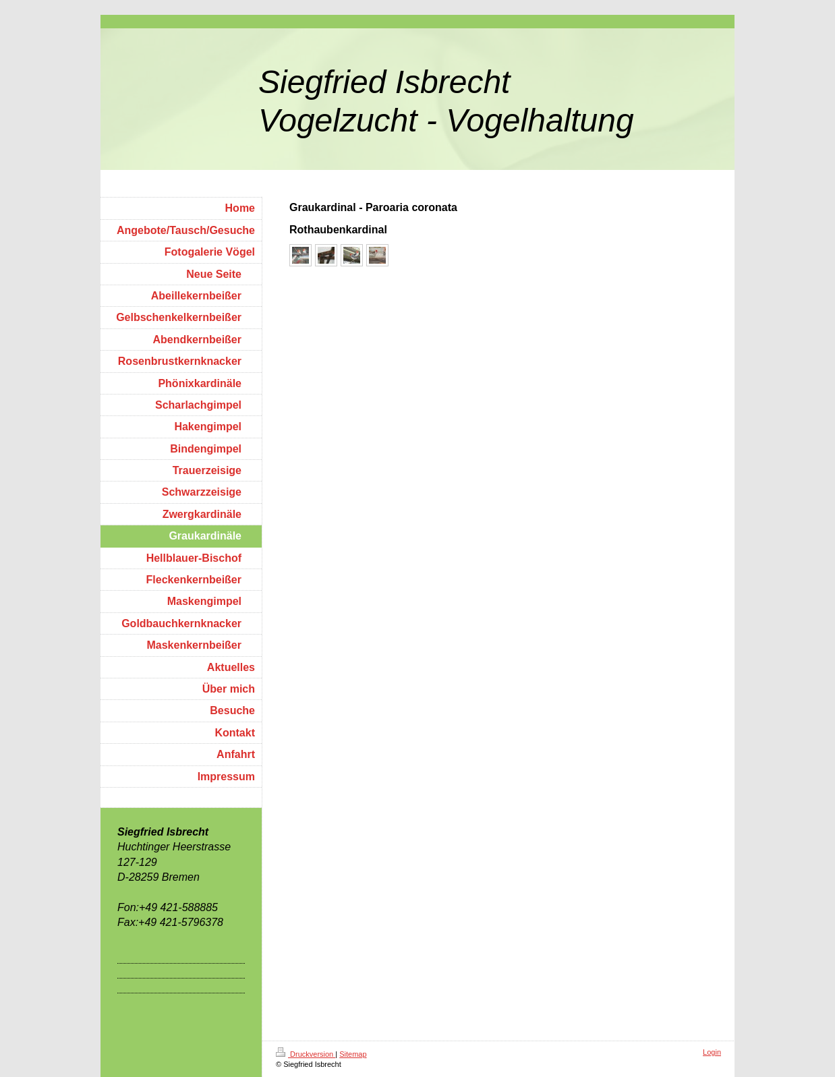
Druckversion (305, 1054)
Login (712, 1052)
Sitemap (352, 1054)
